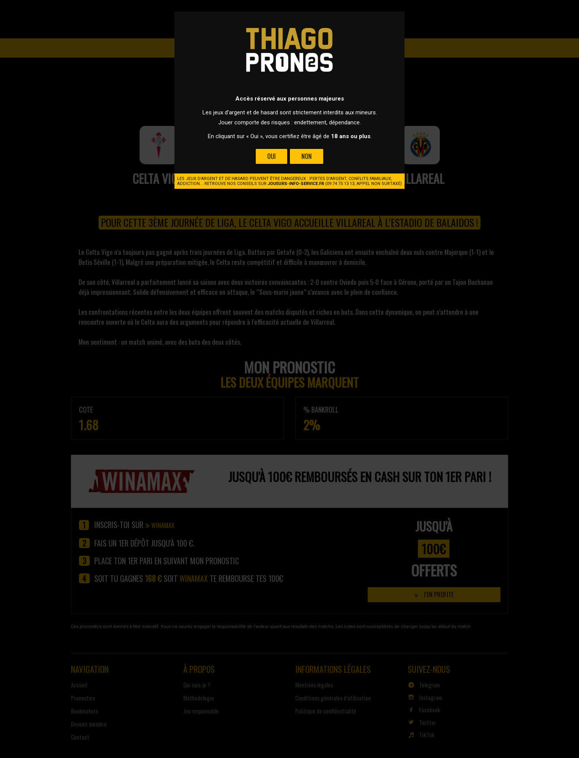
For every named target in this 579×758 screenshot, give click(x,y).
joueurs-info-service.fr (296, 183)
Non (306, 156)
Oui (271, 156)
